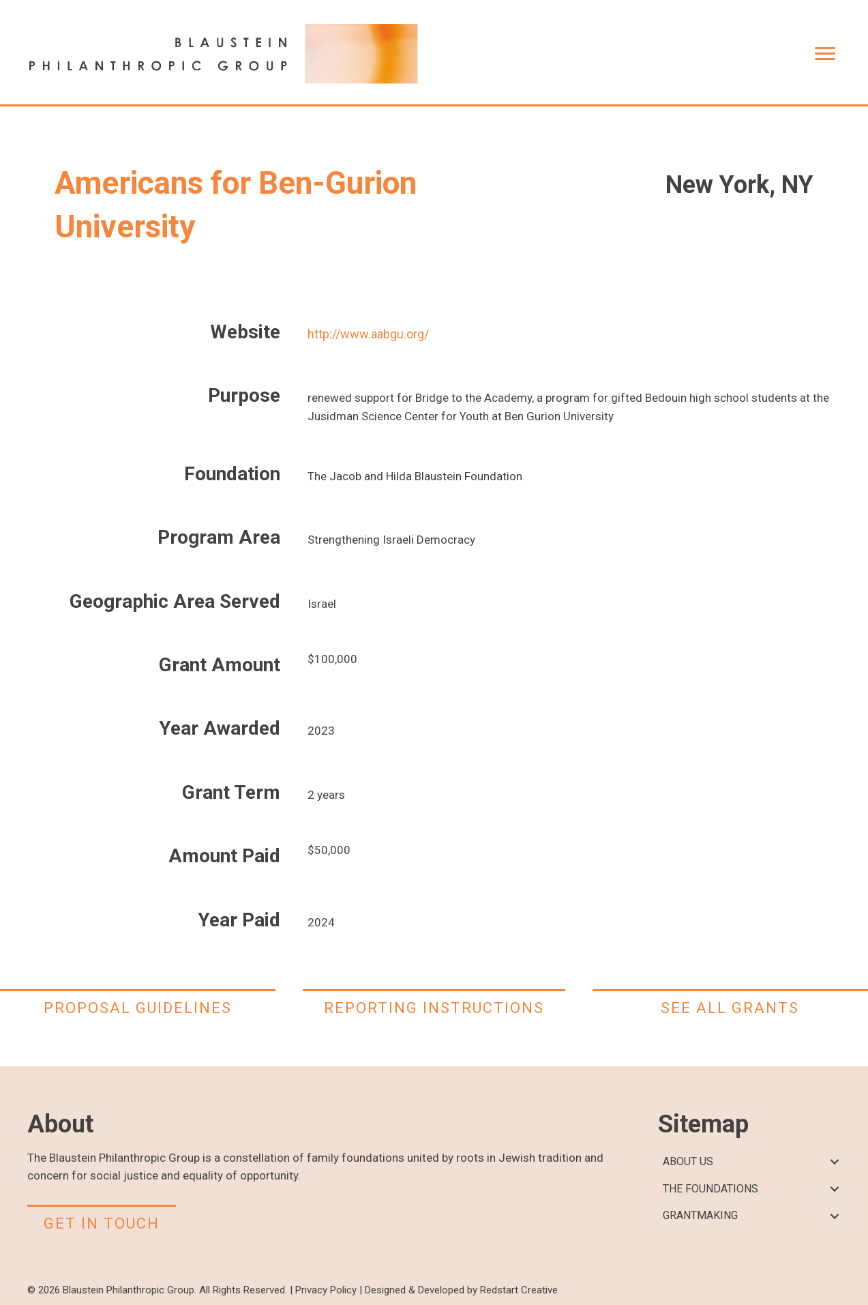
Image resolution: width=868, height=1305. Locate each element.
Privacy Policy (326, 1290)
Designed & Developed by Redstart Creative (461, 1290)
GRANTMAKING (700, 1215)
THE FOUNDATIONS (710, 1188)
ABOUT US (688, 1161)
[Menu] (825, 53)
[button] (834, 1162)
